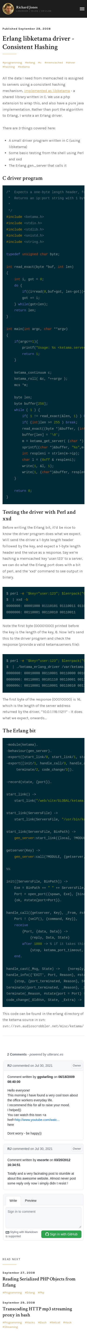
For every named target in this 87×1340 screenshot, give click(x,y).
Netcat (56, 1322)
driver (71, 62)
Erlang (31, 1292)
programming (13, 62)
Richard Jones (27, 7)
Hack (68, 1322)
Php (42, 1292)
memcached (54, 62)
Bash (43, 1322)
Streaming (11, 1327)
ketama (25, 66)
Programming (13, 1292)
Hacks (31, 1322)
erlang (31, 62)
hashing (9, 66)
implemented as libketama (47, 91)
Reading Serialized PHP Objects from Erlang (39, 1282)
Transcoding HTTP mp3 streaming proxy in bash (37, 1312)
